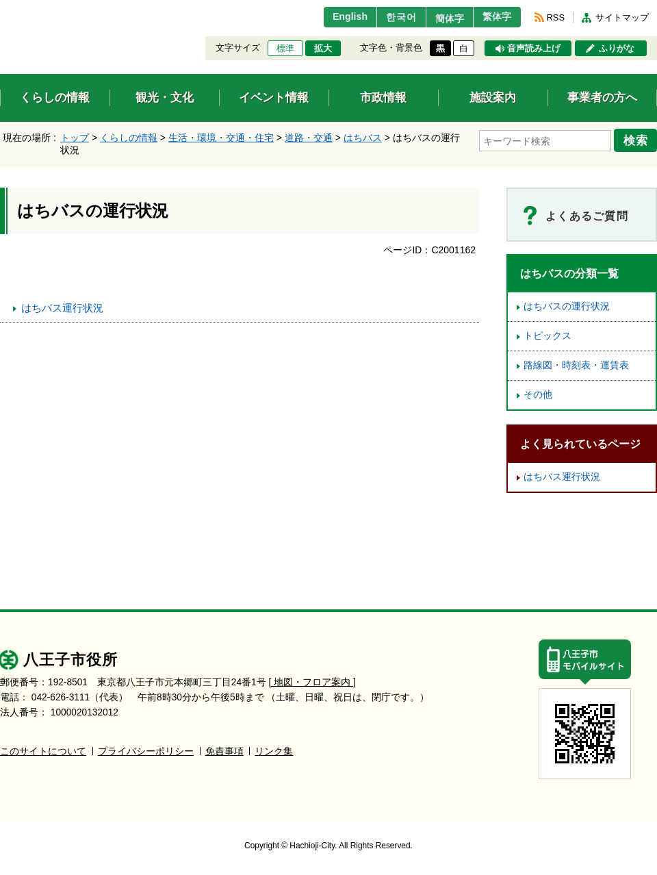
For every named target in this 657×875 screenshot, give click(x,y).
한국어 (385, 17)
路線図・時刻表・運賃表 (576, 365)
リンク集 (274, 751)
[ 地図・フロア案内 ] (312, 682)
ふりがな (616, 48)
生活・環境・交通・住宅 (221, 137)
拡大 (323, 48)
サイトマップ (622, 17)
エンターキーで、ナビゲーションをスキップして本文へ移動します (0, 8)
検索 (637, 139)
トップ (74, 137)
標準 (285, 48)
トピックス (547, 336)
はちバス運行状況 (62, 308)
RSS (556, 17)
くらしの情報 (128, 137)
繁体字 (494, 17)
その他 (538, 395)
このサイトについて (43, 751)
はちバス (363, 137)
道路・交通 (309, 137)
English (330, 17)
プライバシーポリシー (146, 751)
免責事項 (224, 751)
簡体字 (440, 18)
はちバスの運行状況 (567, 306)
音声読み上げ (534, 48)
